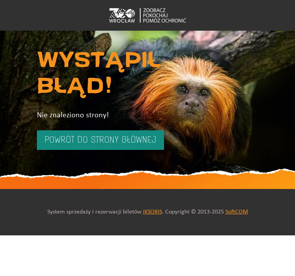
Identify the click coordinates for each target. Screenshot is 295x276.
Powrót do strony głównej (100, 140)
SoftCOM (236, 212)
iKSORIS (152, 212)
